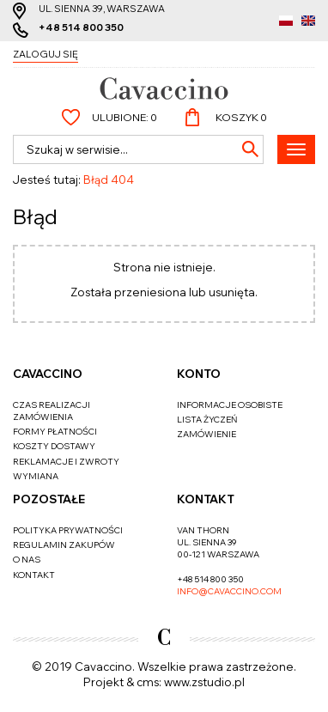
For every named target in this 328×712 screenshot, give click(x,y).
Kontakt (34, 575)
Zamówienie (206, 434)
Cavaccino (47, 373)
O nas (26, 559)
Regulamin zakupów (64, 545)
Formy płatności (55, 431)
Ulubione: (124, 117)
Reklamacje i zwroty (66, 461)
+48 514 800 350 (81, 27)
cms (148, 682)
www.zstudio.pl (204, 682)
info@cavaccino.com (229, 591)
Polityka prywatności (68, 530)
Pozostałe (49, 499)
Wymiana (35, 476)
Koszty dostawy (54, 446)
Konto (199, 373)
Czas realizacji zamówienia (51, 411)
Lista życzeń (207, 419)
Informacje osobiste (229, 405)
